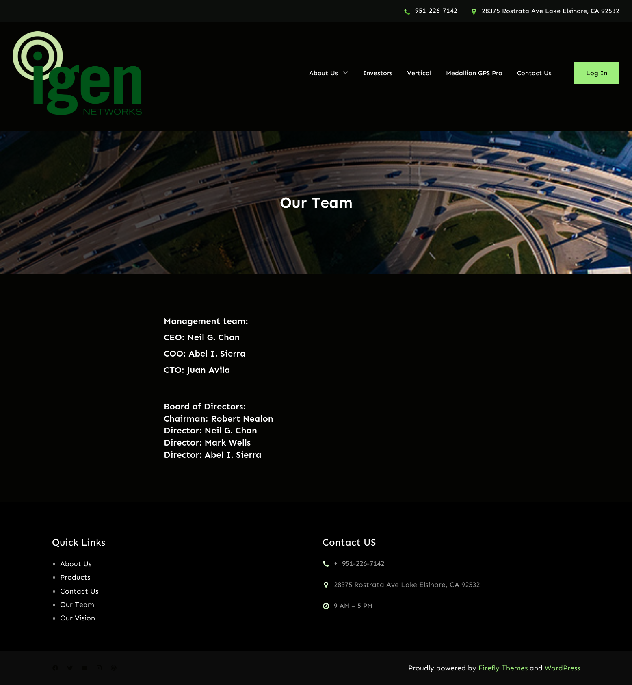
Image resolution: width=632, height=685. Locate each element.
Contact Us (79, 591)
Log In (596, 73)
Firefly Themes (503, 667)
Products (75, 577)
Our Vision (77, 617)
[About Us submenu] (345, 72)
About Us (75, 563)
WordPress (562, 667)
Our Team (77, 604)
